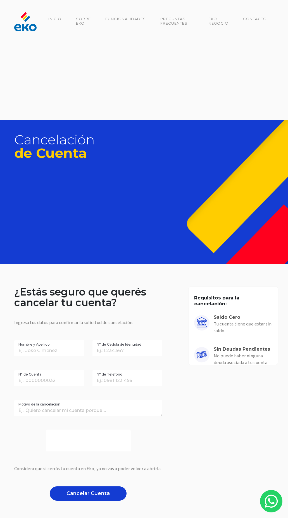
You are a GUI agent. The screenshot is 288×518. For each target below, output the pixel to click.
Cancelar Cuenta (88, 493)
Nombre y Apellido (34, 344)
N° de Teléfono (109, 374)
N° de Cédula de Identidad (119, 344)
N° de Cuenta (29, 374)
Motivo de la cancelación (39, 404)
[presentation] (88, 440)
